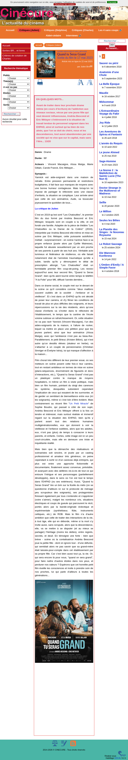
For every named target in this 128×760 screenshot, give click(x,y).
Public (6, 75)
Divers (6, 99)
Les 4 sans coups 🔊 (110, 30)
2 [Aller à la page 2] (103, 56)
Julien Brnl (85, 67)
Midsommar (106, 101)
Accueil (10, 30)
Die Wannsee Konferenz (107, 254)
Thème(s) (8, 81)
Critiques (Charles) (82, 30)
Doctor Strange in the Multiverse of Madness (110, 190)
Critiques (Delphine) (55, 30)
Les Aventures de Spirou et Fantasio (110, 133)
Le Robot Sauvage (110, 244)
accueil (39, 45)
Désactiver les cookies (65, 4)
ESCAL (118, 758)
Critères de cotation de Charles (14, 57)
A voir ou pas (10, 87)
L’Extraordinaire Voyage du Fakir (109, 112)
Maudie (103, 92)
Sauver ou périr (108, 63)
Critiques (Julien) (29, 30)
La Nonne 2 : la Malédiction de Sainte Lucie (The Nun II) (110, 174)
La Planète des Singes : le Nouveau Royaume (111, 232)
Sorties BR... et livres (13, 50)
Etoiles (6, 93)
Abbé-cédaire (53, 35)
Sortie (6, 105)
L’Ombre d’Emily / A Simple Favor (111, 266)
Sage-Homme (107, 161)
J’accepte (112, 2)
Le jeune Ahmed (109, 152)
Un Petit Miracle (79, 403)
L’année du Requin (110, 143)
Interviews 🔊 (73, 35)
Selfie (102, 202)
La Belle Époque (109, 84)
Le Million (105, 211)
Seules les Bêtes (109, 220)
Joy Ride (104, 122)
